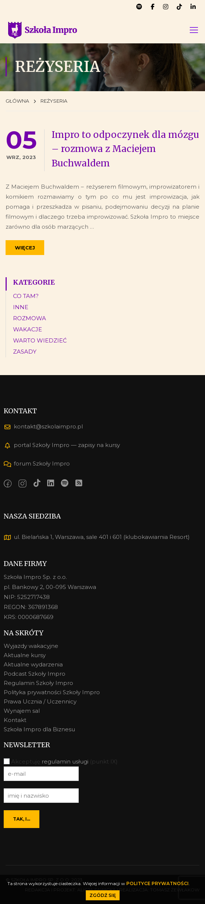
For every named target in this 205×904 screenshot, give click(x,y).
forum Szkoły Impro (37, 463)
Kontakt (15, 719)
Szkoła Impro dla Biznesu (39, 729)
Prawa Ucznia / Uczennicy (40, 701)
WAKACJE (27, 330)
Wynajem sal (22, 710)
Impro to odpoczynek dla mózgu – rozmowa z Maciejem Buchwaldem (125, 150)
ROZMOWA (29, 319)
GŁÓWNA (17, 102)
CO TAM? (26, 297)
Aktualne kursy (25, 655)
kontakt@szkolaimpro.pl (43, 426)
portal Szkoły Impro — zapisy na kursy (62, 444)
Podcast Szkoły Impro (34, 673)
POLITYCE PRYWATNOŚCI (157, 883)
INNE (20, 308)
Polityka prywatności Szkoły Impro (52, 692)
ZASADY (24, 352)
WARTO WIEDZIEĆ (40, 341)
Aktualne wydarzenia (33, 664)
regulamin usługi (65, 761)
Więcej (25, 249)
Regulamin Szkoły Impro (38, 682)
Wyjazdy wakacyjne (31, 645)
